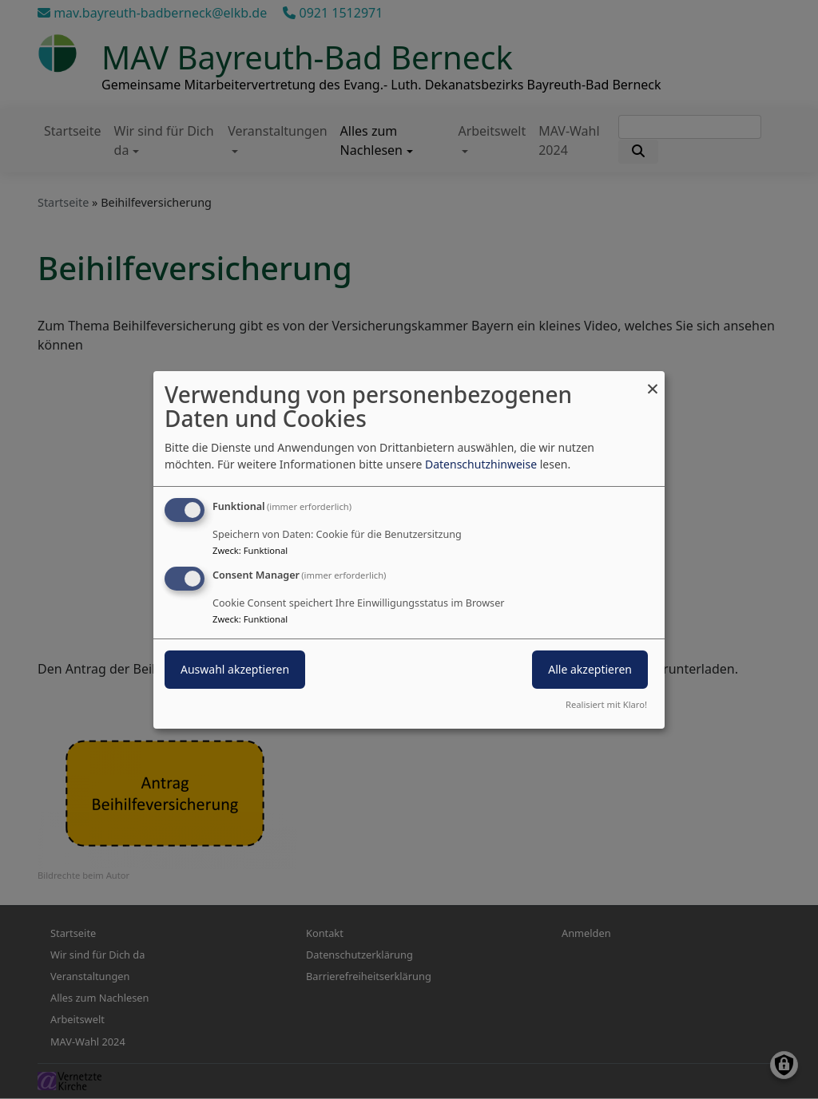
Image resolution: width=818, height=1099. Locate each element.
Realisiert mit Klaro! (606, 704)
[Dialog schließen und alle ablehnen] (653, 380)
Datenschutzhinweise (481, 464)
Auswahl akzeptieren (235, 669)
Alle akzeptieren (590, 669)
